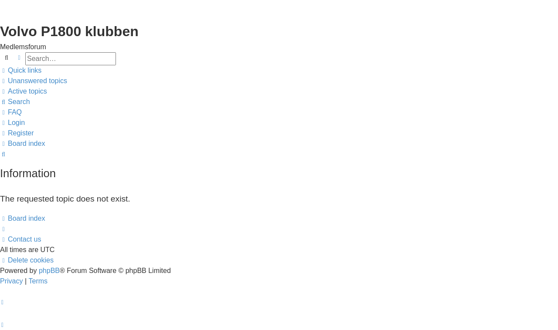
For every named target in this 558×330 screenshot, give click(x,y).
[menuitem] (33, 81)
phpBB (49, 270)
